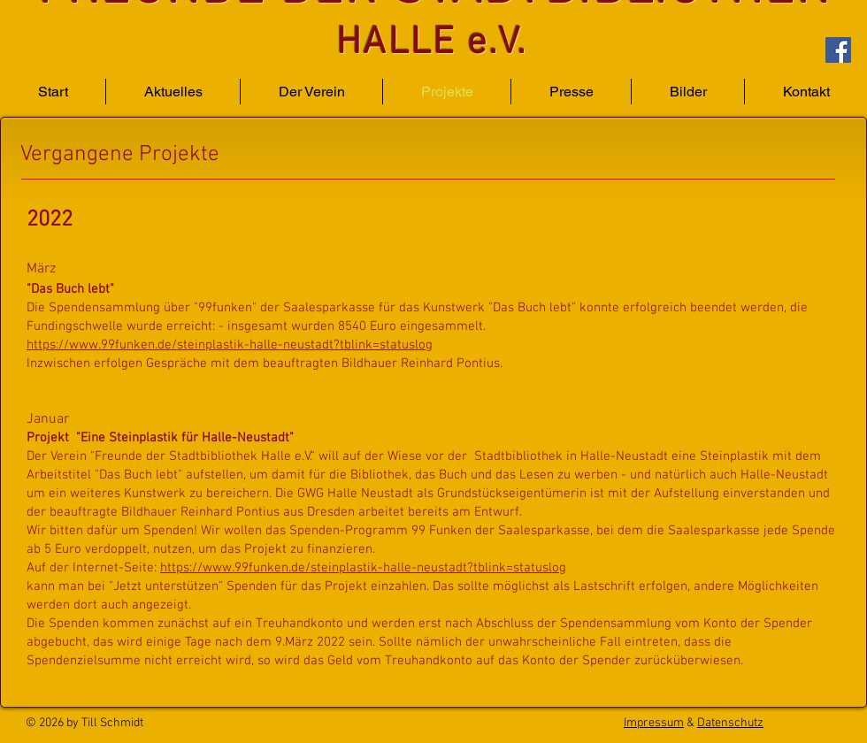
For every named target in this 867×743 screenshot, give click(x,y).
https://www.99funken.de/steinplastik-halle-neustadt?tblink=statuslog (230, 345)
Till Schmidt (112, 723)
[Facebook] (838, 50)
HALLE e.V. (431, 43)
